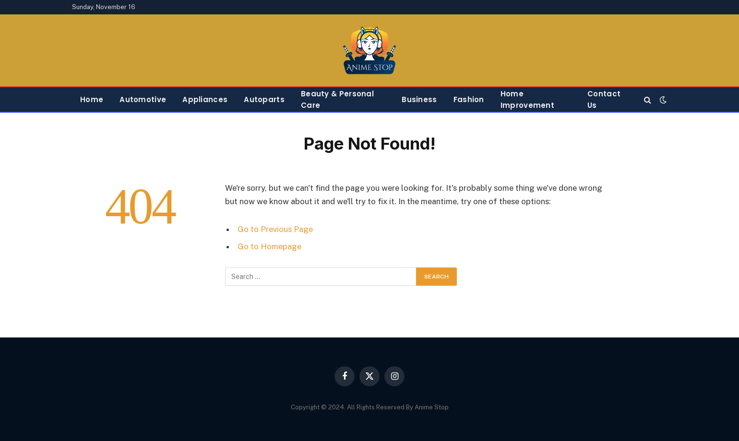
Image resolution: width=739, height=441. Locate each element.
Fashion (468, 99)
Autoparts (264, 99)
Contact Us (603, 99)
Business (419, 99)
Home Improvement (527, 99)
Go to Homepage (269, 246)
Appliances (204, 99)
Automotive (142, 99)
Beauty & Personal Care (337, 99)
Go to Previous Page (275, 229)
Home (91, 99)
